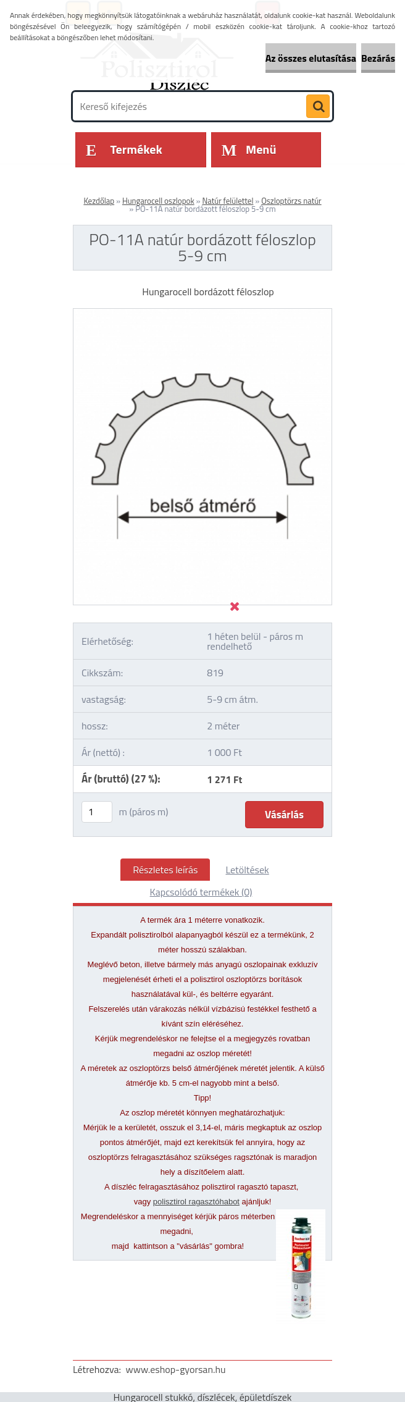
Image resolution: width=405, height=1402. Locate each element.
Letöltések (247, 869)
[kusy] (96, 812)
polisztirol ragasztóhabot (196, 1201)
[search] (318, 107)
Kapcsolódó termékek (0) (201, 891)
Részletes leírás (165, 869)
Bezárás (378, 58)
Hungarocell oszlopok (158, 201)
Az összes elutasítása (310, 58)
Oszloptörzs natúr (291, 201)
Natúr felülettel (227, 201)
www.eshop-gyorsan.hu (176, 1369)
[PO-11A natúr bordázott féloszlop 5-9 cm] (202, 313)
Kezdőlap (98, 201)
